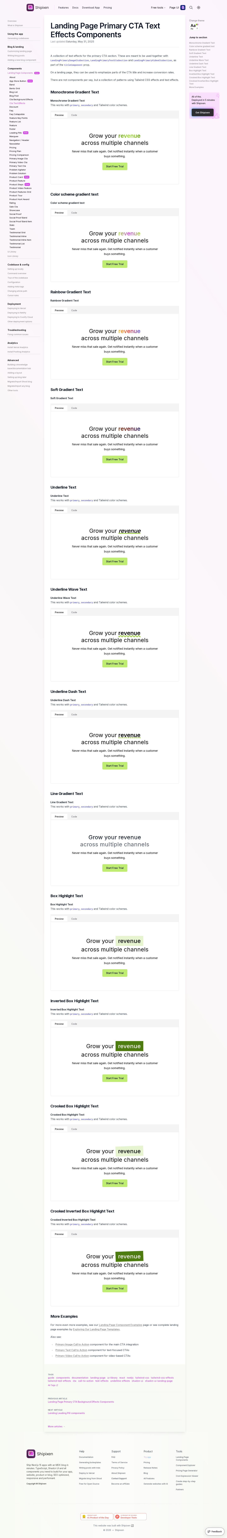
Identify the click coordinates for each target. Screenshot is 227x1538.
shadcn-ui (137, 1380)
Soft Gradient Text (197, 53)
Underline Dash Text (198, 63)
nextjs (130, 1377)
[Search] (191, 7)
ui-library (112, 1377)
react (122, 1377)
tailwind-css (142, 1377)
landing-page (97, 1377)
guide (51, 1377)
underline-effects (120, 1380)
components (63, 1377)
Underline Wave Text (199, 60)
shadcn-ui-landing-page (159, 1380)
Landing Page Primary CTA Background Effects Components (81, 1401)
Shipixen (119, 1530)
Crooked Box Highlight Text (202, 77)
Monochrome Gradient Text (202, 43)
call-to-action (85, 1380)
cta (74, 1380)
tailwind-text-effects (59, 1380)
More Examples (196, 87)
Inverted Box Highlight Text (201, 74)
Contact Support (119, 1478)
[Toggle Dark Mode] (199, 7)
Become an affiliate (120, 1484)
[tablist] (114, 114)
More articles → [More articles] (56, 1426)
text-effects (101, 1380)
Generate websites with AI (156, 1484)
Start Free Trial (115, 166)
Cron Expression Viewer (187, 1476)
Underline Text (196, 57)
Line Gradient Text (197, 67)
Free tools (158, 7)
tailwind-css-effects (162, 1377)
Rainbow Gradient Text (199, 50)
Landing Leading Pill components (66, 1413)
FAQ (113, 1457)
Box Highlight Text (197, 70)
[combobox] (194, 27)
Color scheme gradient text (202, 46)
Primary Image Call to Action (72, 1344)
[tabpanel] (114, 151)
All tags (53, 1385)
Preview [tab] (59, 115)
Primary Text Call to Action (71, 1350)
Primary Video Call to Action (72, 1355)
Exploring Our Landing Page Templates (96, 1329)
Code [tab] (74, 115)
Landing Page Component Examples (120, 1324)
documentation (80, 1377)
